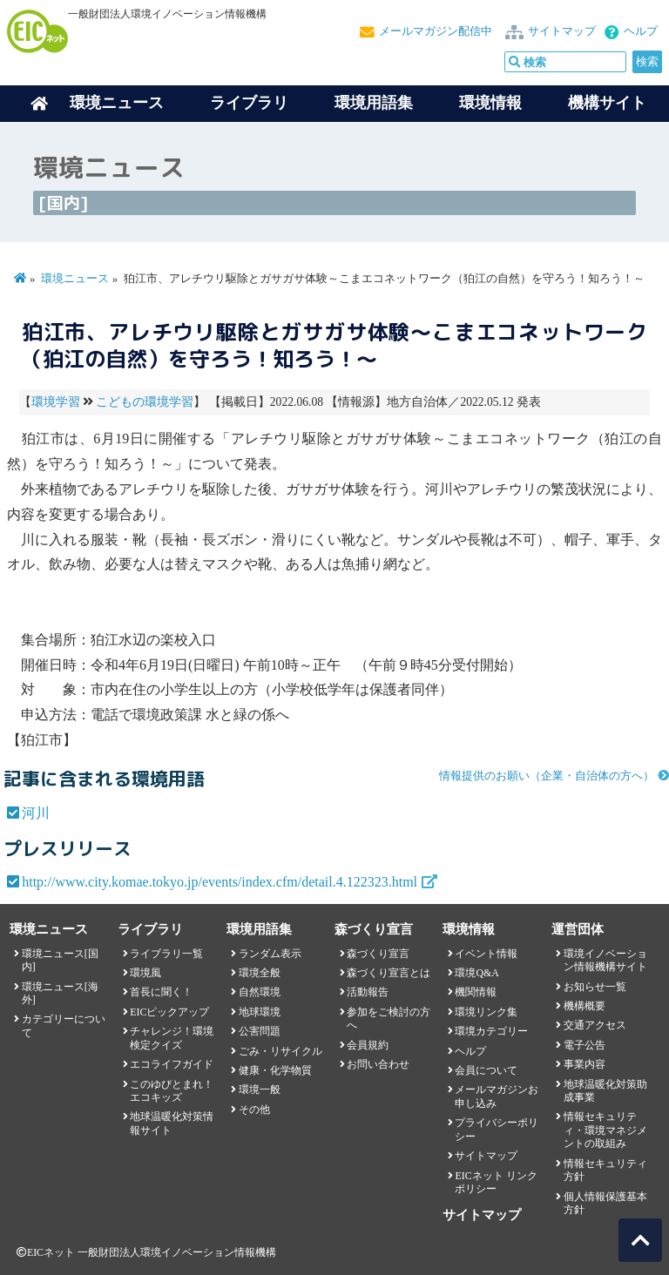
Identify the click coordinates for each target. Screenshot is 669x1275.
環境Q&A (476, 973)
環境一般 (259, 1089)
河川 (36, 813)
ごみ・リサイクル (280, 1051)
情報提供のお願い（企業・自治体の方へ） (546, 776)
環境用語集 (373, 102)
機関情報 (476, 992)
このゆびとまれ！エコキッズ (171, 1090)
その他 (254, 1109)
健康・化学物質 (275, 1070)
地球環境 (259, 1012)
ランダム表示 (270, 954)
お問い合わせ (378, 1064)
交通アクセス (595, 1025)
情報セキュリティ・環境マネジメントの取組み (605, 1130)
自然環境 (259, 992)
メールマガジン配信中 (435, 31)
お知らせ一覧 (595, 987)
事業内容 (584, 1064)
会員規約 (368, 1045)
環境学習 (55, 401)
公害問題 (259, 1031)
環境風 (145, 973)
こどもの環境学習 (144, 401)
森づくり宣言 (378, 954)
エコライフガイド (171, 1064)
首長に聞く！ (161, 992)
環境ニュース (75, 279)
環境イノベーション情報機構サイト (605, 960)
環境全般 (259, 973)
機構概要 (584, 1006)
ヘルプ (641, 31)
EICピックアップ (169, 1012)
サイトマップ (562, 31)
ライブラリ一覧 (166, 954)
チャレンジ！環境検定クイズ (171, 1037)
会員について (486, 1070)
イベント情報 (486, 954)
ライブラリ (249, 102)
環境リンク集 (486, 1012)
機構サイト (607, 102)
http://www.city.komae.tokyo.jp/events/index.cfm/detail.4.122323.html (219, 881)
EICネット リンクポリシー (496, 1182)
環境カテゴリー (491, 1031)
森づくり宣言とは (388, 973)
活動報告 (368, 992)
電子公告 (584, 1045)
